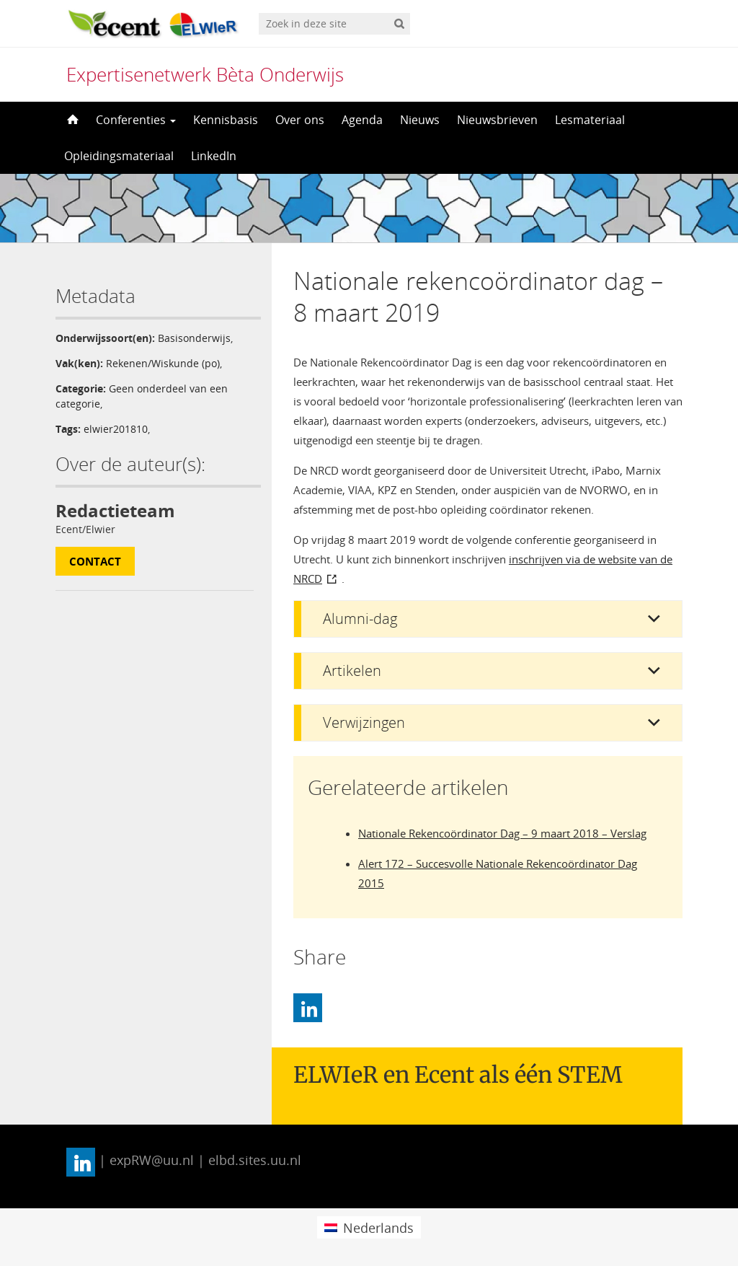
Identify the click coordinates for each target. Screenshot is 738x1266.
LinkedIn (213, 156)
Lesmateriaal (590, 120)
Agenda (362, 120)
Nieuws (420, 120)
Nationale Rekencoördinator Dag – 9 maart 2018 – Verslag (502, 833)
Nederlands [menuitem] (378, 1227)
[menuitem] (368, 1227)
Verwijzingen (364, 722)
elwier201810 (116, 429)
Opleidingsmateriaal (119, 156)
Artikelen (352, 670)
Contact (95, 561)
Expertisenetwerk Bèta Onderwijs (205, 74)
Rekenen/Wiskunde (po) (163, 363)
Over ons (299, 120)
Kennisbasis (225, 120)
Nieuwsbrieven (497, 120)
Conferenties (136, 120)
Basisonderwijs (194, 338)
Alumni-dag (360, 618)
